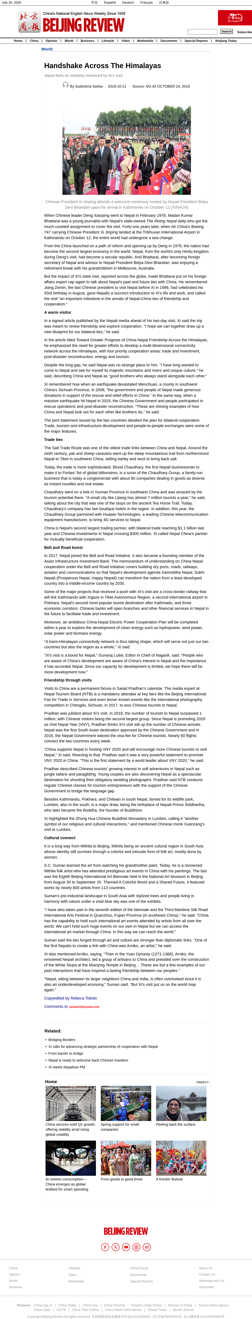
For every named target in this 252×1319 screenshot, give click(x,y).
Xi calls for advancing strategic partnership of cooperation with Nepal (103, 1047)
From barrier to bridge (65, 1053)
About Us (205, 1268)
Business (87, 41)
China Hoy (90, 1305)
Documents (169, 41)
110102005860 (210, 1316)
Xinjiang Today (226, 41)
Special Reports (196, 41)
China (34, 41)
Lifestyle (108, 41)
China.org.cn (43, 1305)
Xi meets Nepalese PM (66, 1067)
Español (110, 2)
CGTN (61, 1310)
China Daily (42, 1310)
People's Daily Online (146, 1305)
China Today (67, 1305)
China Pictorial (114, 1305)
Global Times (157, 1310)
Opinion (51, 41)
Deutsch (128, 2)
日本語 (164, 2)
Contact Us (207, 1274)
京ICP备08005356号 (167, 1316)
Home (18, 41)
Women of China (180, 1305)
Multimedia (145, 41)
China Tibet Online (85, 1310)
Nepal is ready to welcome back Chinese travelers (88, 1060)
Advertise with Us (211, 1281)
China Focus (139, 1268)
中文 (94, 2)
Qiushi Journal (183, 1310)
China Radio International (123, 1310)
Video (126, 41)
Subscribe (244, 32)
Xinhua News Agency (213, 1305)
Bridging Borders (61, 1040)
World (69, 41)
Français (146, 2)
